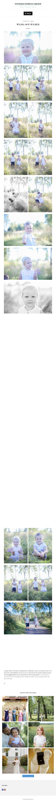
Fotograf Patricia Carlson (28, 4)
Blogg (32, 21)
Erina (10, 674)
